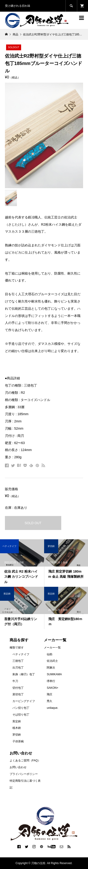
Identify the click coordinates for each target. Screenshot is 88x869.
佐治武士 (52, 660)
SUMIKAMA (54, 674)
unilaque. (52, 707)
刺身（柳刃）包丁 (23, 674)
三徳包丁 (18, 660)
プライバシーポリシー (24, 774)
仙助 (49, 654)
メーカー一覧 (52, 647)
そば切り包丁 (20, 714)
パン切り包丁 (20, 707)
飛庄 (49, 694)
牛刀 (15, 681)
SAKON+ (52, 687)
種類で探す (17, 647)
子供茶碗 (18, 741)
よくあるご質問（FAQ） (25, 760)
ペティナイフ (20, 654)
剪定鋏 (16, 721)
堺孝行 (51, 681)
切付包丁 (18, 687)
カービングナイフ (23, 701)
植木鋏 (16, 728)
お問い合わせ (18, 767)
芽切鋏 (16, 734)
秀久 (49, 701)
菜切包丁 (18, 694)
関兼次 (51, 667)
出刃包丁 (18, 667)
